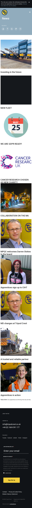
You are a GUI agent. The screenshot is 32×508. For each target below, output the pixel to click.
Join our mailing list (8, 446)
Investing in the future (11, 72)
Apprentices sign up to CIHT (14, 287)
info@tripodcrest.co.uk (11, 424)
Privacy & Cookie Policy (15, 492)
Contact (4, 492)
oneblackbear (13, 504)
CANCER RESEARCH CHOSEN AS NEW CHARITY (15, 181)
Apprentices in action (11, 395)
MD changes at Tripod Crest (14, 323)
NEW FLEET (6, 108)
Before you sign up (8, 456)
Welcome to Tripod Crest (13, 12)
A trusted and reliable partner (15, 359)
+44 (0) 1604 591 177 (11, 427)
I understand (8, 473)
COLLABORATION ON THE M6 (15, 215)
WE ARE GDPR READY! (11, 144)
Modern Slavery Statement (10, 494)
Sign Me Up (11, 480)
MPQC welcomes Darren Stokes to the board (16, 252)
